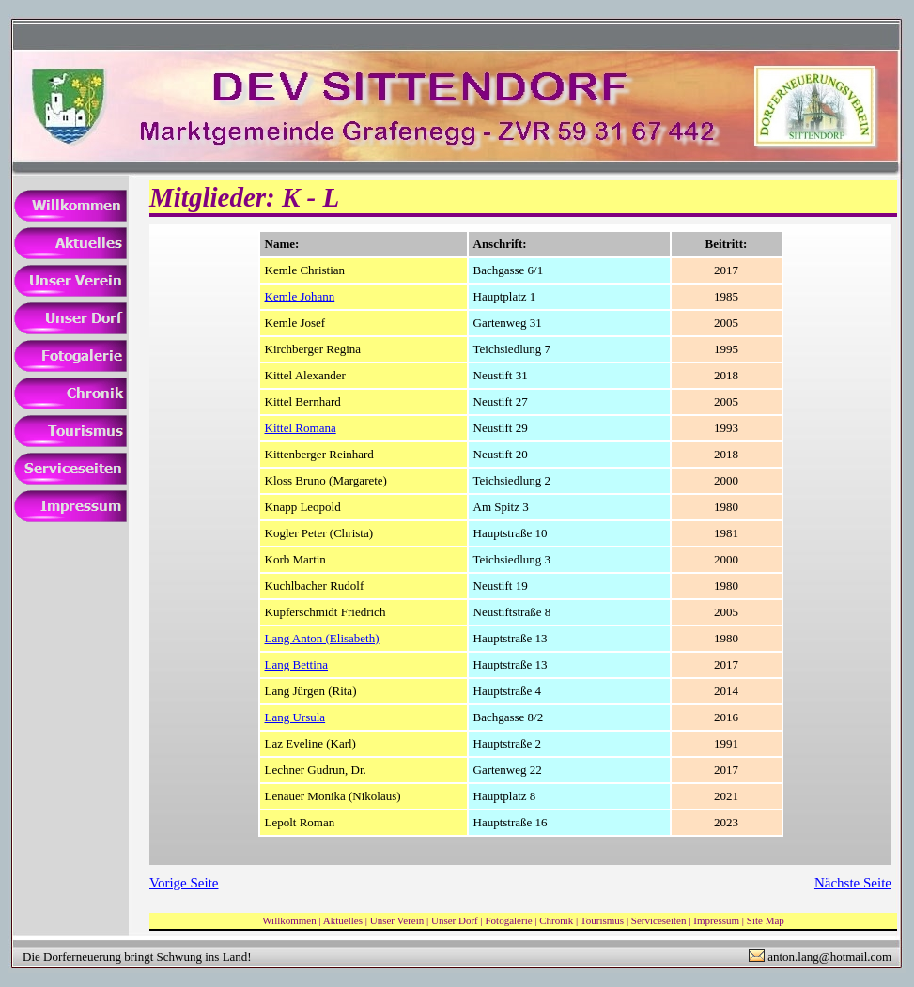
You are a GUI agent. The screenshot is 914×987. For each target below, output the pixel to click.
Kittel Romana (300, 428)
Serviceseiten (659, 920)
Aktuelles (343, 920)
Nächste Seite (852, 882)
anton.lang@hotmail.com (829, 956)
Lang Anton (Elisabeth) (322, 638)
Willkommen (289, 920)
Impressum (716, 920)
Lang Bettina (297, 664)
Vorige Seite (183, 882)
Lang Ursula (295, 717)
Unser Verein (397, 920)
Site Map (765, 920)
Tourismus (602, 920)
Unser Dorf (454, 920)
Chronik (556, 920)
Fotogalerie (508, 920)
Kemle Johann (300, 296)
